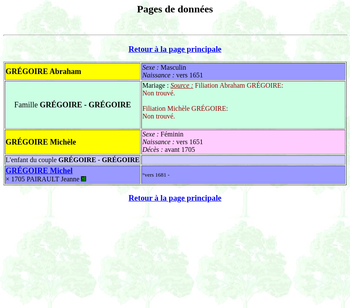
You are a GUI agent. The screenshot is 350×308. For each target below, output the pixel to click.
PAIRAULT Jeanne (56, 179)
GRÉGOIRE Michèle (41, 142)
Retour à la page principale (175, 48)
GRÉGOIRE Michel (39, 170)
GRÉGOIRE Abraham (43, 71)
